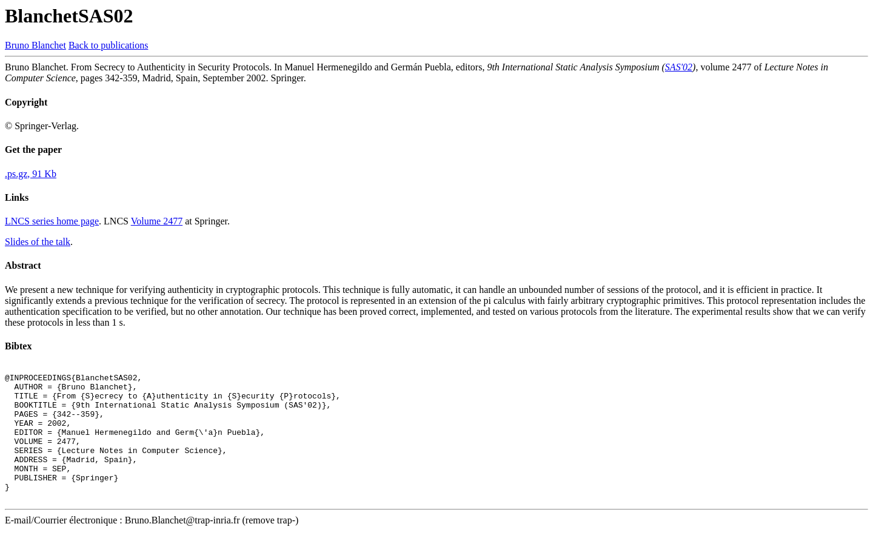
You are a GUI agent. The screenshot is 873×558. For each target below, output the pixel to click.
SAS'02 (678, 67)
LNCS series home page (52, 221)
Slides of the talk (37, 242)
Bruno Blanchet (35, 45)
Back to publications (109, 45)
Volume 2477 (156, 221)
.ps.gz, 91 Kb (30, 174)
